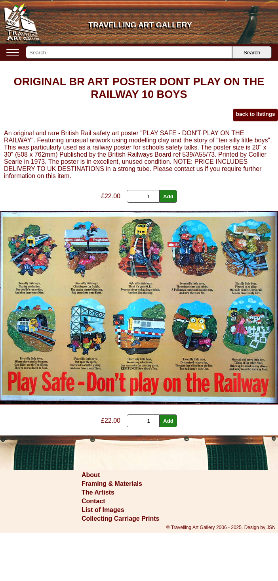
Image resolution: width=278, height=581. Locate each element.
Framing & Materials (112, 483)
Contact (93, 501)
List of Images (103, 509)
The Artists (98, 492)
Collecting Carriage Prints (121, 518)
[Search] (129, 52)
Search (252, 53)
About (91, 475)
